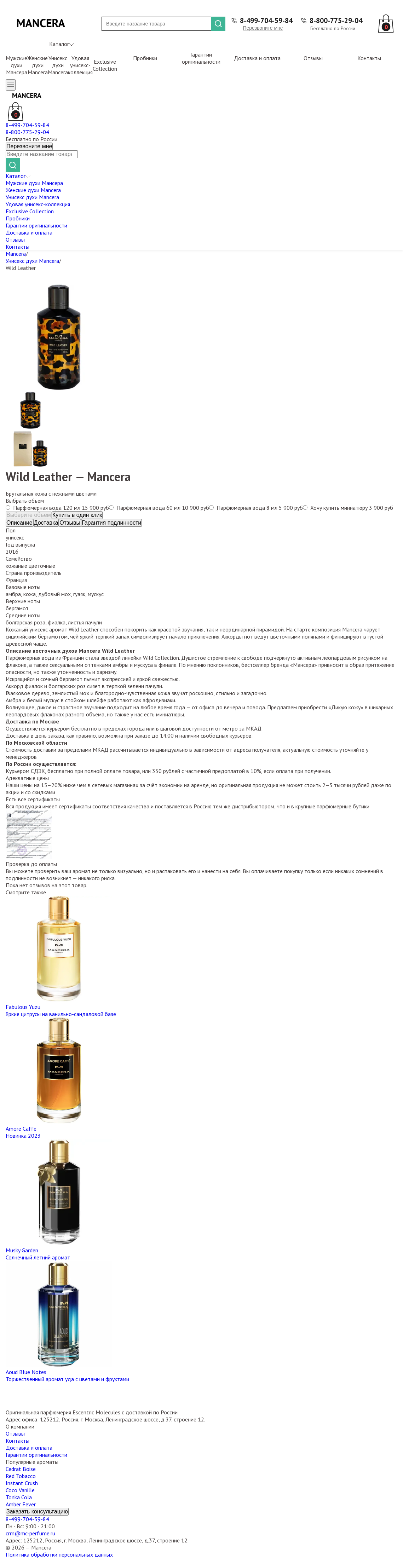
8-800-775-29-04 (336, 20)
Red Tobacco (21, 1475)
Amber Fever (21, 1504)
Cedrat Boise (21, 1468)
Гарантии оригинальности (201, 58)
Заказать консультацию (37, 1511)
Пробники (145, 58)
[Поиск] (156, 24)
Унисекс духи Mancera (58, 65)
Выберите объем (28, 515)
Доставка (46, 523)
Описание (19, 523)
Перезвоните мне (263, 28)
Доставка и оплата (257, 58)
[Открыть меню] (11, 85)
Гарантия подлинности (111, 523)
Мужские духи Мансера (16, 65)
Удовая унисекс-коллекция (80, 65)
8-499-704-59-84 (266, 20)
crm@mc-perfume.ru (30, 1533)
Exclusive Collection (105, 65)
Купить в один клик (77, 515)
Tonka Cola (19, 1497)
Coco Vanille (20, 1490)
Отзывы (313, 58)
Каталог (61, 43)
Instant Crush (22, 1483)
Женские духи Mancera (37, 65)
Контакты (369, 58)
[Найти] (218, 24)
